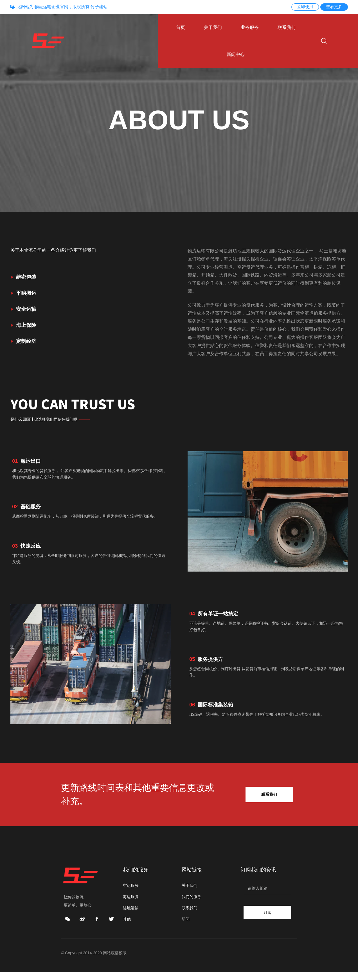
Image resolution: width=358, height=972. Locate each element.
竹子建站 (99, 6)
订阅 (267, 912)
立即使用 (305, 6)
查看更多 (334, 6)
